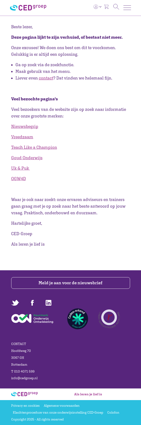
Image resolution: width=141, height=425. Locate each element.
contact (46, 77)
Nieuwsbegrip (24, 126)
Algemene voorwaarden (62, 405)
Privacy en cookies (25, 405)
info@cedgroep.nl (24, 378)
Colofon (113, 412)
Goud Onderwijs (27, 157)
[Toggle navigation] (127, 7)
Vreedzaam (22, 136)
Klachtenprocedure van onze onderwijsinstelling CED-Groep (58, 412)
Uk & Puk (20, 168)
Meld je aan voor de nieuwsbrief (70, 282)
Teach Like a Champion (34, 147)
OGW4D (18, 178)
